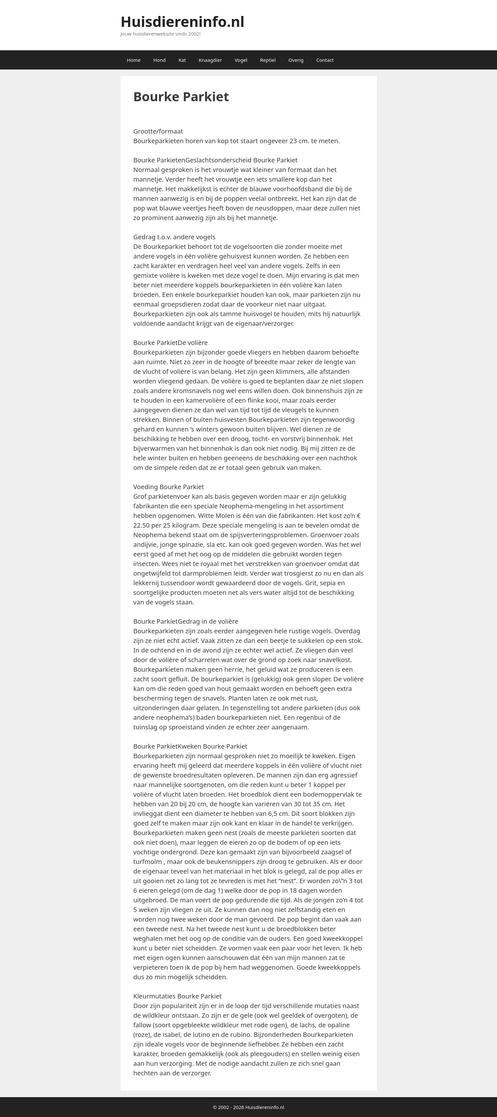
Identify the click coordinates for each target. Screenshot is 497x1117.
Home (134, 60)
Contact (324, 60)
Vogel (241, 60)
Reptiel (268, 60)
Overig (295, 60)
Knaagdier (210, 60)
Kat (182, 60)
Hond (159, 60)
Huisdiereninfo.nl (182, 21)
